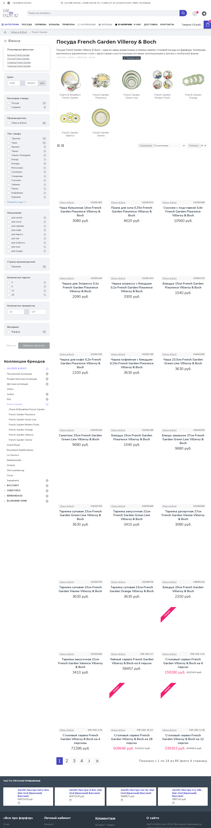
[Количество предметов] (15, 312)
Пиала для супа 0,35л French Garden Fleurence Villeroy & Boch (131, 211)
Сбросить (11, 345)
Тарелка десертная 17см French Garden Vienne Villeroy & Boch (183, 515)
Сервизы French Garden (19, 62)
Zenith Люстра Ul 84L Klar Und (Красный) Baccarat (85, 791)
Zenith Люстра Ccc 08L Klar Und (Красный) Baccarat (187, 793)
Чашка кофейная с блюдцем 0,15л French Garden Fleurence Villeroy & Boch (132, 363)
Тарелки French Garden (19, 66)
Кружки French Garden (18, 55)
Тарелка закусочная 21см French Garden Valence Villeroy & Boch (80, 663)
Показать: (194, 145)
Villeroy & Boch (19, 32)
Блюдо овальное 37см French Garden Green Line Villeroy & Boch (183, 439)
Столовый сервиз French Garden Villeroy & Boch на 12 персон (183, 739)
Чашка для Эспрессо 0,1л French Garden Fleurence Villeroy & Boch (80, 287)
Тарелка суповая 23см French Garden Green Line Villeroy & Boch (80, 515)
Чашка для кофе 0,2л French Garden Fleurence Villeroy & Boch (80, 363)
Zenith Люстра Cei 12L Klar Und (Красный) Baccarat (137, 791)
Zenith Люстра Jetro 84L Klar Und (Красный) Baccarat (33, 793)
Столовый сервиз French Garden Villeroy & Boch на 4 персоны (80, 739)
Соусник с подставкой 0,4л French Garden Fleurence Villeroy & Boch (183, 211)
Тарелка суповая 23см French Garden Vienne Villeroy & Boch (80, 589)
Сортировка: (146, 145)
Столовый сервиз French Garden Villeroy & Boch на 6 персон (183, 663)
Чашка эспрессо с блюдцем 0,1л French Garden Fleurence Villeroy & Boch (132, 287)
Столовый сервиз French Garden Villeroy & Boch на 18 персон (131, 739)
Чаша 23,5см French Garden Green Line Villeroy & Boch (183, 361)
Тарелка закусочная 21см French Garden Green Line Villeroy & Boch (131, 515)
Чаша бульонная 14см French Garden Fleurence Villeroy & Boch (80, 211)
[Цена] (13, 83)
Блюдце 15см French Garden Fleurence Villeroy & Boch (183, 285)
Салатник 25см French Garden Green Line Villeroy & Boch (80, 437)
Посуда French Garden (18, 58)
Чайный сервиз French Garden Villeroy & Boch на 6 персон (131, 661)
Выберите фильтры (34, 345)
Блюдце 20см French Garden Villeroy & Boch (183, 589)
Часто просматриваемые (21, 781)
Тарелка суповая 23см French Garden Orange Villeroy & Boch (132, 589)
